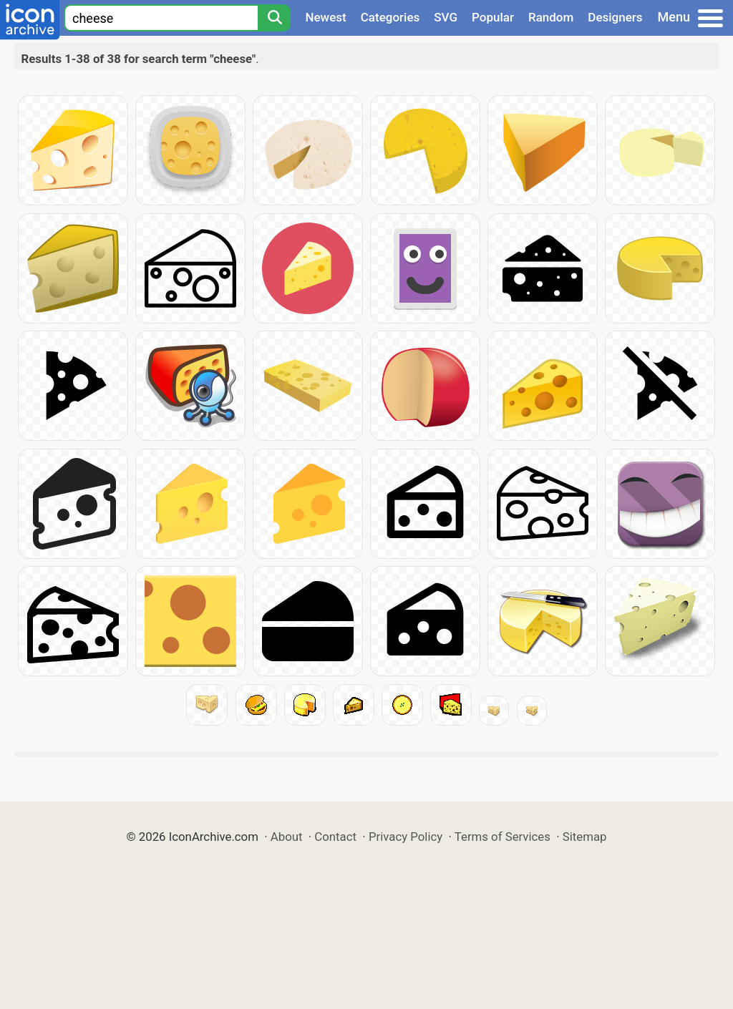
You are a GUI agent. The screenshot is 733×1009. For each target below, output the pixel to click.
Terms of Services (502, 836)
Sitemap (585, 836)
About (287, 836)
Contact (335, 836)
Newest (325, 17)
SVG (445, 17)
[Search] (274, 17)
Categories (390, 17)
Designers (615, 17)
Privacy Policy (405, 836)
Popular (493, 17)
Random (550, 17)
